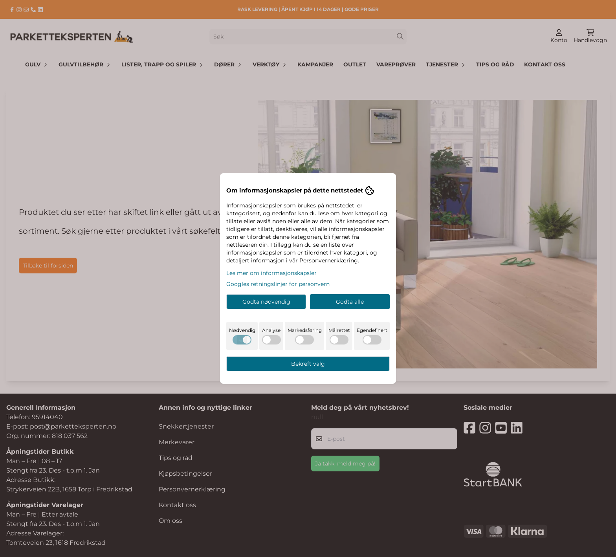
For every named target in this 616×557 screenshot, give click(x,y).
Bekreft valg (308, 363)
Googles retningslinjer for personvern (278, 284)
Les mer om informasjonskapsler (271, 273)
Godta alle (350, 301)
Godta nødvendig (266, 301)
